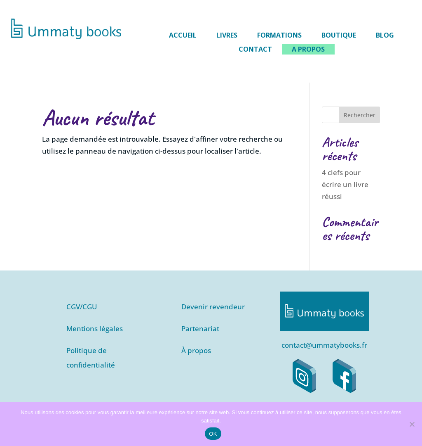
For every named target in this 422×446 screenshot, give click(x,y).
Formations (279, 35)
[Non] (412, 424)
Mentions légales (94, 328)
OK (213, 434)
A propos (308, 49)
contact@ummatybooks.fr (324, 345)
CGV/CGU (81, 306)
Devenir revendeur (213, 306)
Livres (226, 35)
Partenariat (200, 328)
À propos (196, 350)
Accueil (183, 35)
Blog (385, 35)
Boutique (338, 35)
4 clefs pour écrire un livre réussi (345, 184)
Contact (255, 49)
